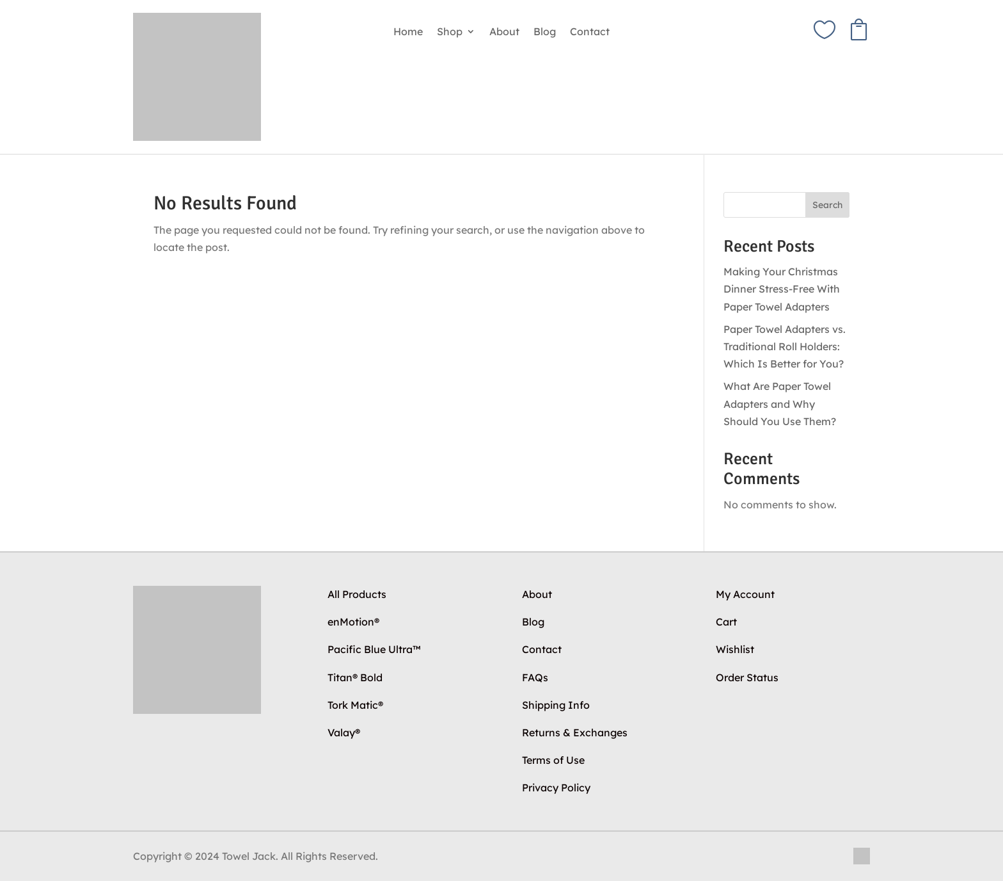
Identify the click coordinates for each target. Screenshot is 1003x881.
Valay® (344, 732)
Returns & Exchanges (575, 732)
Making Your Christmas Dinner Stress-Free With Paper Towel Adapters (781, 288)
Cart (726, 621)
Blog (544, 32)
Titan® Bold (355, 677)
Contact (590, 32)
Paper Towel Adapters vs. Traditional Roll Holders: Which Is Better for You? (784, 346)
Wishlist (735, 649)
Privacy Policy (556, 787)
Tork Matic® (355, 705)
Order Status (747, 677)
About (504, 32)
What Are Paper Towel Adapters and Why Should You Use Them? (779, 403)
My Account (745, 594)
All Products (357, 594)
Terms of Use (553, 760)
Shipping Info (556, 705)
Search (827, 205)
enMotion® (353, 621)
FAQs (535, 677)
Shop (449, 32)
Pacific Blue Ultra (374, 649)
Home (408, 32)
